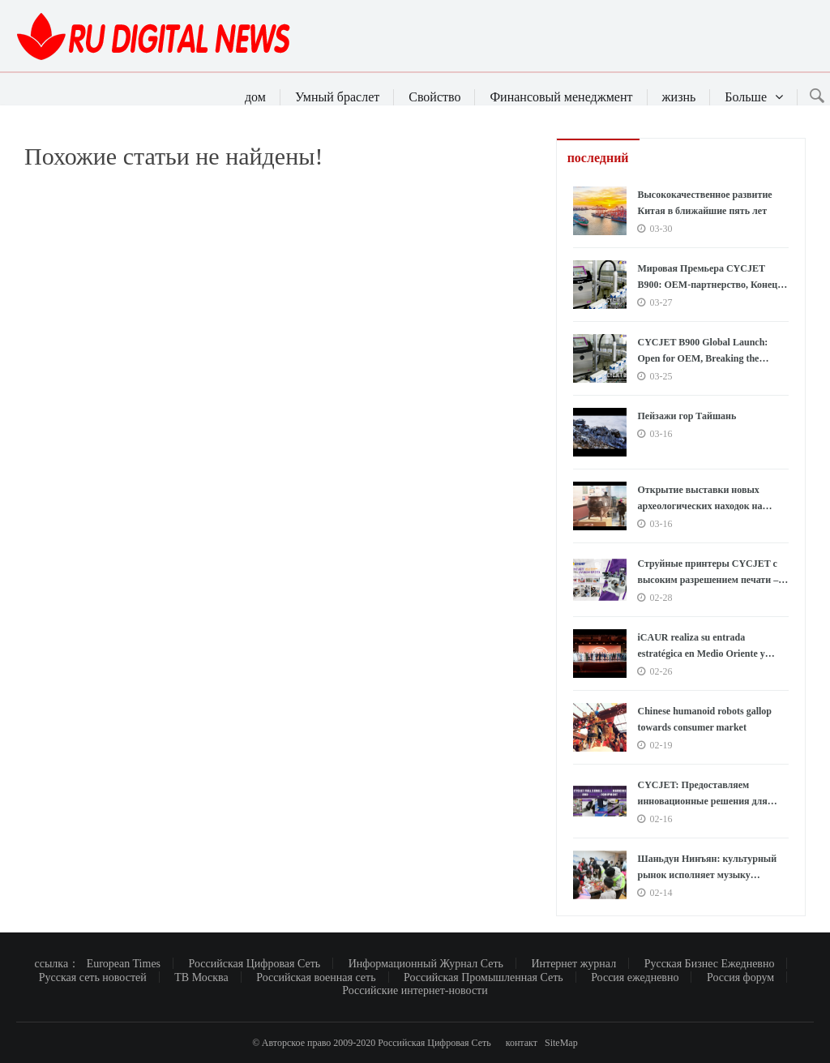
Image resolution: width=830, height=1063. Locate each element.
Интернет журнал (573, 964)
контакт (521, 1042)
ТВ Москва (201, 977)
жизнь (679, 97)
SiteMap (561, 1042)
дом (255, 97)
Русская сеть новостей (93, 977)
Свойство (434, 97)
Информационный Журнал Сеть (426, 964)
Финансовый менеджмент (561, 97)
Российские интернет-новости (414, 990)
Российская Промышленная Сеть (483, 977)
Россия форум (740, 977)
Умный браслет (337, 97)
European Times (123, 964)
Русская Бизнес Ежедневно (709, 964)
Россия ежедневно (634, 977)
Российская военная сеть (315, 977)
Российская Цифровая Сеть (255, 964)
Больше (754, 97)
